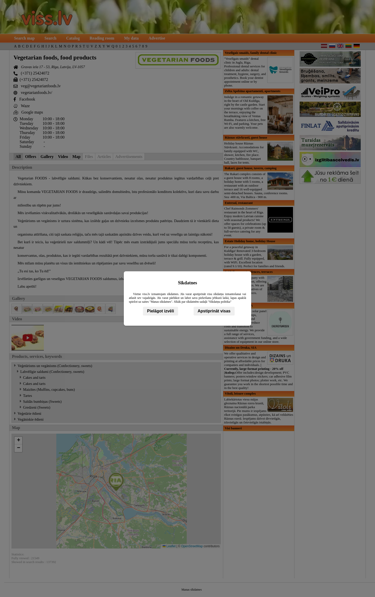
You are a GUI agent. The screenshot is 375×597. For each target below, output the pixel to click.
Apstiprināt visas (214, 311)
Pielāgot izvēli (160, 311)
